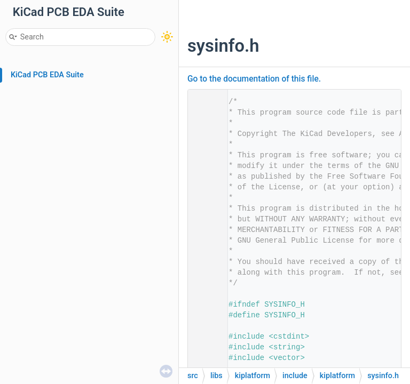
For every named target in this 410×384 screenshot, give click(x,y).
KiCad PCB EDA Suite (47, 74)
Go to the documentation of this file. (254, 79)
